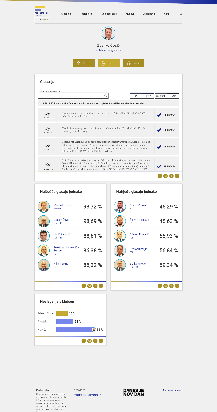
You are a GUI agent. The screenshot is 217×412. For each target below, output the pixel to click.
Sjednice (66, 13)
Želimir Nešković (139, 219)
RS (55, 254)
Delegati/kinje (109, 13)
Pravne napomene (172, 390)
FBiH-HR (58, 208)
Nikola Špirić (61, 263)
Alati (166, 13)
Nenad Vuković (138, 205)
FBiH (132, 238)
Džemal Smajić (138, 249)
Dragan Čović (61, 219)
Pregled (86, 63)
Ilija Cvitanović (62, 234)
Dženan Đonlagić (139, 234)
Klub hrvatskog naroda (108, 50)
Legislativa (149, 13)
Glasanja (111, 63)
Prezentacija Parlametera (86, 395)
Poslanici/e (86, 13)
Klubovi (130, 13)
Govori (136, 63)
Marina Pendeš (62, 205)
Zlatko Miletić (138, 263)
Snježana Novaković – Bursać (66, 249)
